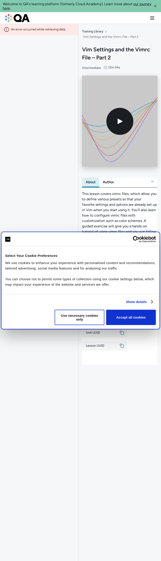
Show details (136, 302)
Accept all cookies (131, 317)
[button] (155, 6)
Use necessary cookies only (79, 317)
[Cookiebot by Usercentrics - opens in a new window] (136, 239)
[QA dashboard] (17, 18)
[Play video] (119, 121)
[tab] (90, 182)
